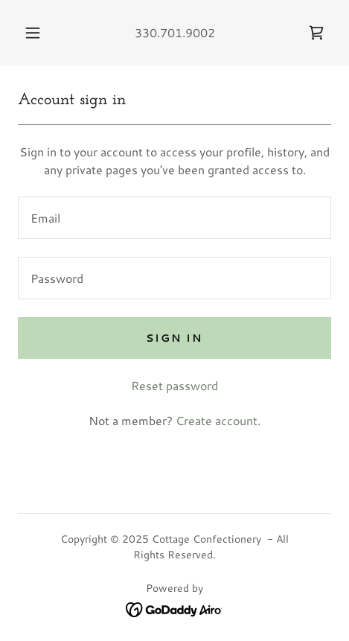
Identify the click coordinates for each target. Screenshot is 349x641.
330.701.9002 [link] (175, 32)
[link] (316, 33)
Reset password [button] (174, 385)
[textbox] (174, 218)
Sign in (174, 338)
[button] (33, 33)
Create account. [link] (218, 420)
